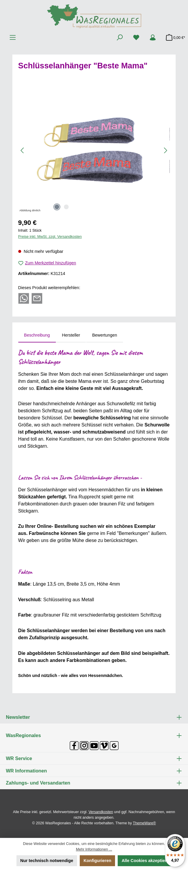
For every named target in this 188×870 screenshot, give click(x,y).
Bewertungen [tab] (104, 335)
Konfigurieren (97, 860)
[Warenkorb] (173, 37)
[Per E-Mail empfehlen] (37, 298)
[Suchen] (120, 37)
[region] (94, 150)
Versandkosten (101, 812)
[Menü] (12, 37)
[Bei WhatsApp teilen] (23, 298)
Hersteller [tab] (71, 335)
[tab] (37, 335)
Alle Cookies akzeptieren (147, 860)
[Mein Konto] (152, 37)
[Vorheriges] (22, 150)
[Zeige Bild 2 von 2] (66, 207)
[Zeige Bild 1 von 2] (57, 207)
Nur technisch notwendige (46, 860)
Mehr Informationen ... (94, 849)
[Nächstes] (165, 150)
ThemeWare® (144, 823)
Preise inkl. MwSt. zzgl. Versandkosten (50, 237)
